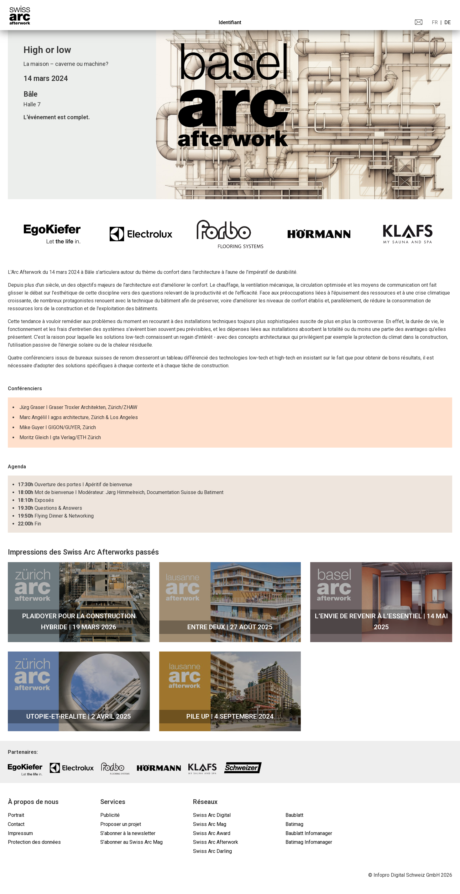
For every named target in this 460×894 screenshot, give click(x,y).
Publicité (110, 815)
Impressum (20, 833)
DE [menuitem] (447, 22)
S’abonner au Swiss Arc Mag (131, 842)
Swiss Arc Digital (212, 815)
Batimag (294, 824)
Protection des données (34, 842)
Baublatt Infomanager (308, 833)
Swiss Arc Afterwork (215, 842)
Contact (16, 824)
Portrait (16, 815)
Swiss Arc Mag (209, 824)
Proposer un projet (120, 824)
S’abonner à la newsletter (127, 833)
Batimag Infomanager (308, 842)
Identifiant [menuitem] (230, 22)
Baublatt (294, 815)
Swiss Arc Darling (212, 851)
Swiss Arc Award (211, 833)
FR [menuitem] (435, 22)
